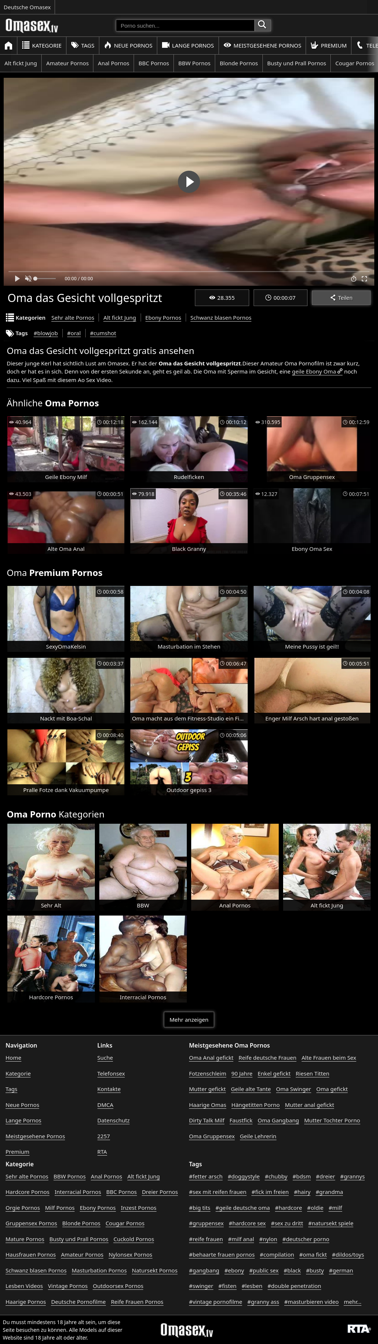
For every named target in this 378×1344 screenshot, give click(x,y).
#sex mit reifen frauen (218, 1191)
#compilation (277, 1254)
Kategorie (42, 45)
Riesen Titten (312, 1073)
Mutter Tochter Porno (332, 1120)
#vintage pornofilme (215, 1301)
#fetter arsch (206, 1176)
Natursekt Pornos (155, 1270)
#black (292, 1270)
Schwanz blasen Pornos (220, 317)
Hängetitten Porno (255, 1104)
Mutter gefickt (207, 1089)
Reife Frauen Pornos (137, 1301)
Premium (328, 45)
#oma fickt (313, 1254)
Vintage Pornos (67, 1285)
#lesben (252, 1285)
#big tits (199, 1207)
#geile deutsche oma (243, 1207)
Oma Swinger (293, 1089)
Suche (105, 1057)
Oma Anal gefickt (211, 1057)
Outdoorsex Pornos (118, 1285)
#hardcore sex (247, 1223)
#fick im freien (270, 1191)
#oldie (315, 1207)
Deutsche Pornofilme (78, 1301)
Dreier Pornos (160, 1191)
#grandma (329, 1191)
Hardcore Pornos (27, 1191)
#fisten (228, 1285)
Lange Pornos (188, 45)
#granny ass (263, 1301)
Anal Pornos (113, 63)
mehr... (352, 1301)
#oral (74, 333)
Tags (82, 45)
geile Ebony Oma (314, 371)
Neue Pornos (128, 45)
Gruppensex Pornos (31, 1223)
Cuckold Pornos (133, 1239)
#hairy (302, 1191)
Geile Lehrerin (258, 1136)
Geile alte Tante (251, 1089)
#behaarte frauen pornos (222, 1254)
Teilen (341, 298)
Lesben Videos (24, 1285)
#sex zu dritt (287, 1223)
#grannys (352, 1176)
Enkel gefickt (274, 1073)
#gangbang (204, 1270)
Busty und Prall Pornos (296, 63)
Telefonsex (111, 1073)
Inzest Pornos (138, 1207)
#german (341, 1270)
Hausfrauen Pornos (31, 1254)
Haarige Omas (207, 1104)
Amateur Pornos (67, 63)
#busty (315, 1270)
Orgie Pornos (23, 1207)
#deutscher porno (305, 1239)
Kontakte (109, 1089)
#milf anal (241, 1239)
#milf (335, 1207)
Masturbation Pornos (99, 1270)
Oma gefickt (332, 1089)
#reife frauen (206, 1239)
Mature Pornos (25, 1239)
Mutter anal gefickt (309, 1104)
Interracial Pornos (78, 1191)
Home (13, 1057)
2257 (103, 1136)
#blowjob (46, 333)
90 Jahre (241, 1073)
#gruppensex (206, 1223)
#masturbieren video (311, 1301)
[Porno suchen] (185, 25)
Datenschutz (113, 1120)
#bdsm (302, 1176)
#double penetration (295, 1285)
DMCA (105, 1104)
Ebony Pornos (163, 317)
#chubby (276, 1176)
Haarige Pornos (26, 1301)
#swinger (201, 1285)
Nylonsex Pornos (130, 1254)
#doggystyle (244, 1176)
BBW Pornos (194, 63)
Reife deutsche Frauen (267, 1057)
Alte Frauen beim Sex (329, 1057)
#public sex (264, 1270)
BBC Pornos (153, 63)
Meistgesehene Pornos (262, 45)
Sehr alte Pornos (72, 317)
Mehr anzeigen (188, 1019)
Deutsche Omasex (27, 7)
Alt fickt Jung (20, 63)
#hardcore (288, 1207)
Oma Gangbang (278, 1120)
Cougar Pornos (125, 1223)
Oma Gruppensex (212, 1136)
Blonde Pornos (239, 63)
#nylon (268, 1239)
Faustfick (241, 1120)
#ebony (234, 1270)
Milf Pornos (60, 1207)
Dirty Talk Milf (206, 1120)
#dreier (325, 1176)
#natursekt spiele (330, 1223)
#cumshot (103, 333)
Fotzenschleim (207, 1073)
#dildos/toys (348, 1254)
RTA (102, 1151)
